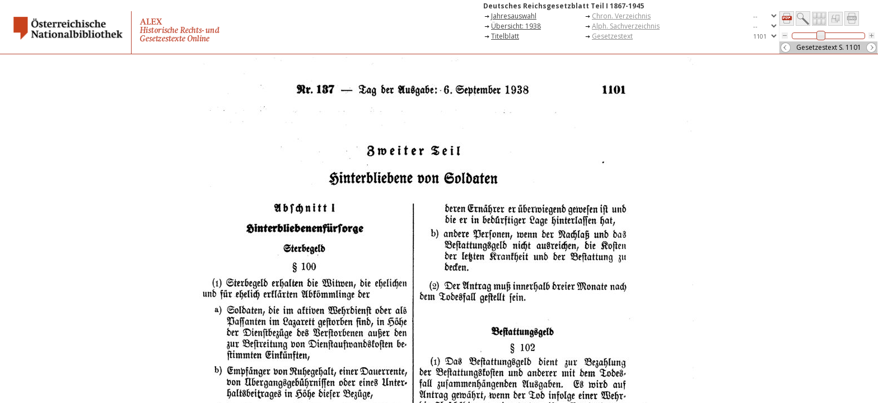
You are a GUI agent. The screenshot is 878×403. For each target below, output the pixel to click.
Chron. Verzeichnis (621, 16)
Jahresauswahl (513, 16)
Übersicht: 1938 (516, 26)
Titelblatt (505, 36)
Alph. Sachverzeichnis (626, 26)
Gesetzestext (612, 36)
